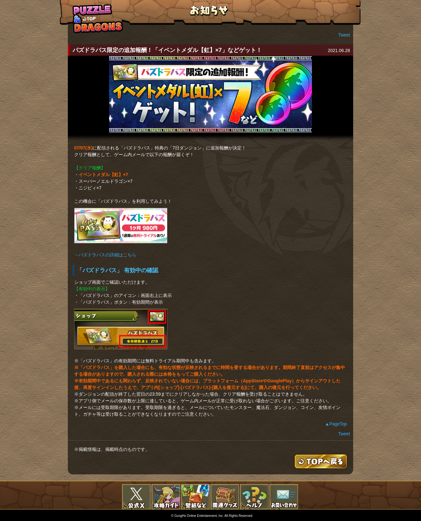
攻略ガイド (166, 497)
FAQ (254, 497)
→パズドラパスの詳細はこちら (105, 254)
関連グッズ (224, 497)
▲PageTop (336, 423)
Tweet (344, 34)
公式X (136, 497)
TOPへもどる (98, 18)
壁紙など (195, 497)
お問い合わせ (283, 497)
